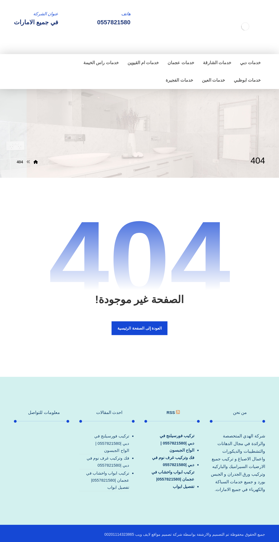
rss (170, 412)
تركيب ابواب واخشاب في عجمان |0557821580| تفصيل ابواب (173, 479)
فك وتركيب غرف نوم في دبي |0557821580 (173, 461)
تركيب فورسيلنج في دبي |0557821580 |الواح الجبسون (177, 442)
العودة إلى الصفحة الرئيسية (139, 328)
